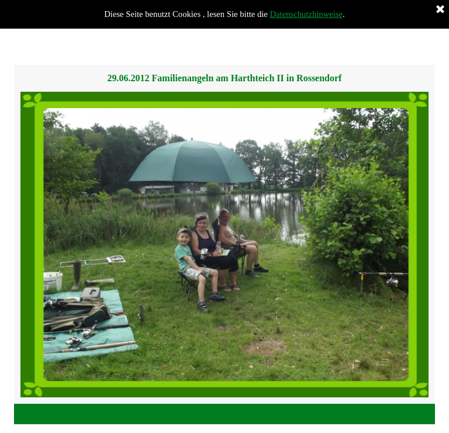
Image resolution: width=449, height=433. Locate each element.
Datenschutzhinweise (306, 14)
